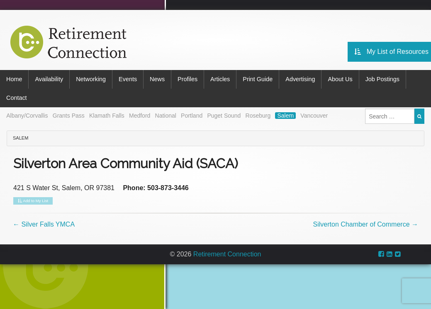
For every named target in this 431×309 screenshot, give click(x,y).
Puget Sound (224, 115)
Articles (220, 79)
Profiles (187, 79)
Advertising (300, 79)
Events (128, 79)
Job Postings (382, 79)
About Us (340, 79)
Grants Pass (69, 115)
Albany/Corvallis (27, 115)
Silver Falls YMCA (44, 224)
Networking (91, 79)
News (157, 79)
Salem (285, 115)
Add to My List (33, 200)
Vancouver (314, 115)
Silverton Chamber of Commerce (365, 224)
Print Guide (258, 79)
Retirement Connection (227, 254)
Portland (191, 115)
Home (14, 79)
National (165, 115)
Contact (16, 97)
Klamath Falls (106, 115)
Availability (49, 79)
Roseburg (258, 115)
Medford (139, 115)
